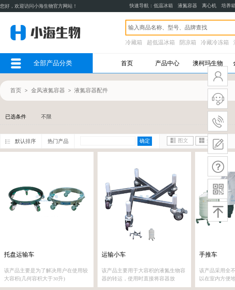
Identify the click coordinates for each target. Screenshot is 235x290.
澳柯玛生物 (208, 63)
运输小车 (114, 254)
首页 (127, 63)
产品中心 (167, 63)
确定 (144, 141)
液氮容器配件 (91, 90)
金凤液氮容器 (48, 90)
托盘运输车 (19, 254)
